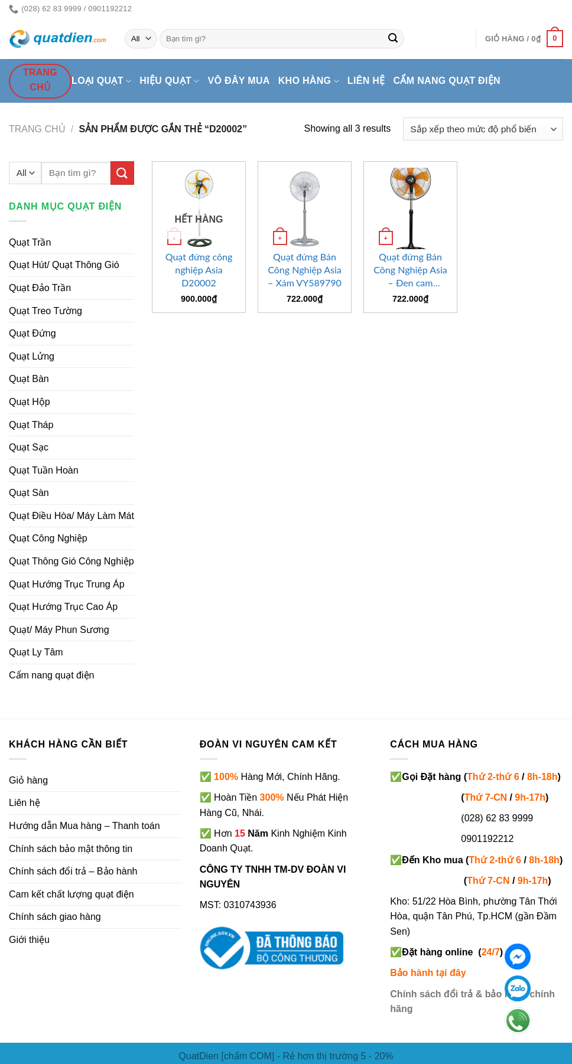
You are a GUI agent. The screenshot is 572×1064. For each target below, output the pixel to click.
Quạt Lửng (31, 356)
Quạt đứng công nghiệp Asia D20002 (199, 269)
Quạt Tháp (31, 425)
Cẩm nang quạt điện (447, 81)
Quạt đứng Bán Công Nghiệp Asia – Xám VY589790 (305, 269)
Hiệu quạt (169, 81)
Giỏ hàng (28, 780)
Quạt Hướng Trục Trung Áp (67, 584)
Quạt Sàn (29, 493)
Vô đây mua (239, 81)
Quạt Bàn (29, 379)
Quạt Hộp (29, 402)
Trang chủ (37, 129)
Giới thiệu (29, 940)
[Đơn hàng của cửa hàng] (483, 129)
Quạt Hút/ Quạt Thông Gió (64, 265)
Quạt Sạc (28, 447)
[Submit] (393, 39)
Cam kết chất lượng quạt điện (71, 894)
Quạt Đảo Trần (40, 288)
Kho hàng (308, 81)
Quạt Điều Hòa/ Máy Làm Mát (71, 516)
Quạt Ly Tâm (36, 652)
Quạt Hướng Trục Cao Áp (63, 607)
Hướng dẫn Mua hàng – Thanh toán (84, 826)
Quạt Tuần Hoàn (44, 470)
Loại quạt (101, 81)
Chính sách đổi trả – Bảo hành (73, 871)
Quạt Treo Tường (45, 311)
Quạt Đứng (32, 333)
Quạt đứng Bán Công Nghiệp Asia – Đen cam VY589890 (410, 270)
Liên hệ (366, 81)
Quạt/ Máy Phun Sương (59, 630)
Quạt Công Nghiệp (48, 538)
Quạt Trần (30, 242)
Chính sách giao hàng (55, 917)
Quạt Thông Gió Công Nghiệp (71, 561)
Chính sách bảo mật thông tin (70, 849)
